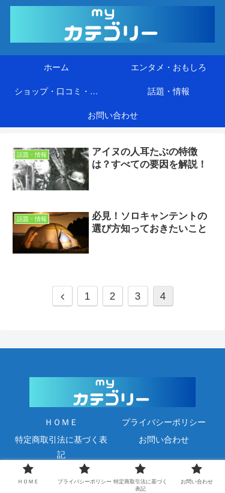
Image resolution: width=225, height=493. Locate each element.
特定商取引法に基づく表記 (61, 447)
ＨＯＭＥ (61, 422)
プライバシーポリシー (164, 422)
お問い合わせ (164, 439)
